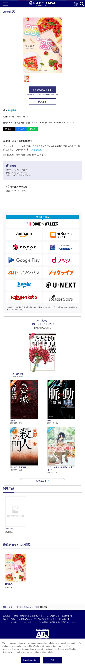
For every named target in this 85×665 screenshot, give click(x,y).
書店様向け (66, 616)
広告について (35, 616)
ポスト (10, 129)
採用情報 (24, 616)
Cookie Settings (30, 660)
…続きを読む (35, 149)
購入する (42, 101)
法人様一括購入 (9, 619)
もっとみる (41, 480)
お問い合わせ (62, 619)
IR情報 (15, 616)
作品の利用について (46, 619)
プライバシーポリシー (12, 622)
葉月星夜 (12, 110)
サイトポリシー (29, 622)
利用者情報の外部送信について (63, 622)
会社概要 (6, 616)
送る (33, 129)
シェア (21, 129)
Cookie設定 (43, 622)
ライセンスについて (51, 616)
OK (52, 660)
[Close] (80, 643)
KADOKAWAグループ (27, 619)
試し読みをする (42, 89)
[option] (16, 515)
